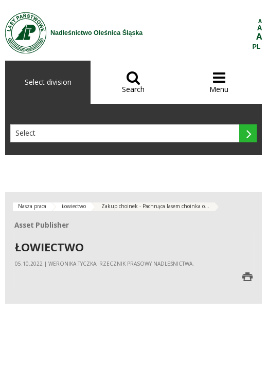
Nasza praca (32, 206)
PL (257, 46)
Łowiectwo (74, 206)
